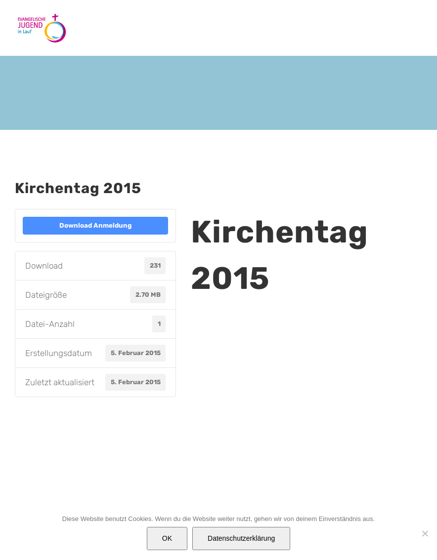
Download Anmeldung (95, 225)
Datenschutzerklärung (241, 538)
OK (167, 538)
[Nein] (425, 533)
